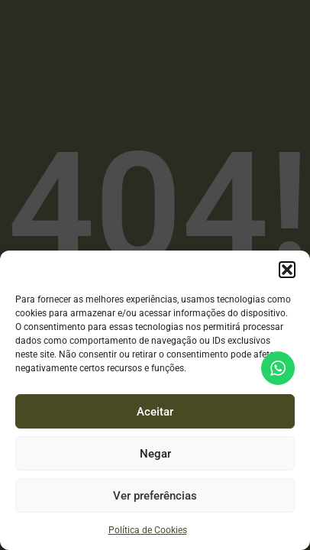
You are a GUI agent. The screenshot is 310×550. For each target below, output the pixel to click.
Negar (155, 454)
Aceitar (155, 412)
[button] (287, 269)
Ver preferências (155, 496)
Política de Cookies (147, 530)
